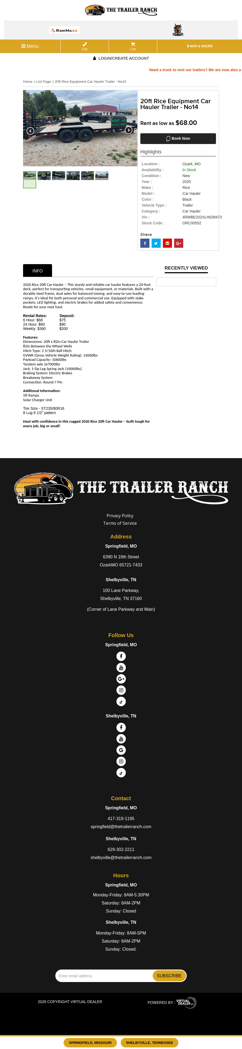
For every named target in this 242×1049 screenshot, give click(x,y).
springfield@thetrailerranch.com (121, 826)
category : (151, 211)
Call (84, 46)
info (37, 271)
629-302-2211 (121, 849)
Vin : (146, 217)
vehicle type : (154, 205)
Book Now (178, 138)
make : (147, 187)
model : (148, 193)
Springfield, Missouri (90, 1043)
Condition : (152, 176)
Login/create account (121, 58)
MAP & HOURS (200, 46)
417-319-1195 (121, 818)
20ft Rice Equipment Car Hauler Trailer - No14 (90, 82)
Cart (133, 46)
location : (151, 164)
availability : (153, 170)
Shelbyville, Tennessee (149, 1043)
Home (27, 82)
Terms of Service (120, 523)
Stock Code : (153, 223)
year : (147, 181)
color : (148, 199)
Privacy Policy (120, 516)
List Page (43, 82)
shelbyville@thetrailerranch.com (121, 857)
